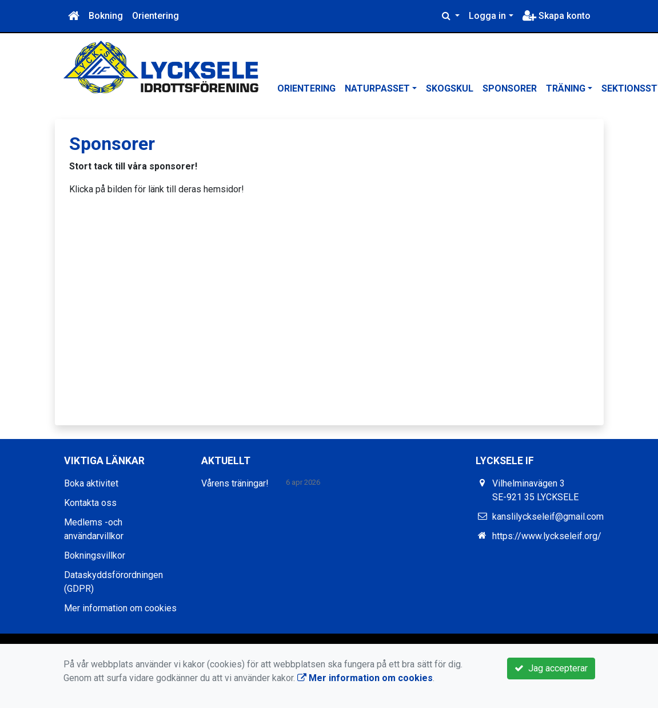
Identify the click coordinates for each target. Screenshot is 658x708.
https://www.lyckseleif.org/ (546, 536)
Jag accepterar (551, 668)
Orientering (155, 15)
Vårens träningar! (235, 483)
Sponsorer (509, 88)
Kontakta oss (90, 502)
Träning (565, 88)
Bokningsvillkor (94, 555)
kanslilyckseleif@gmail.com (548, 516)
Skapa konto (557, 15)
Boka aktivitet (91, 483)
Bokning (106, 15)
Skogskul (449, 88)
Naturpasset (377, 88)
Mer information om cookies (120, 608)
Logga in (487, 15)
